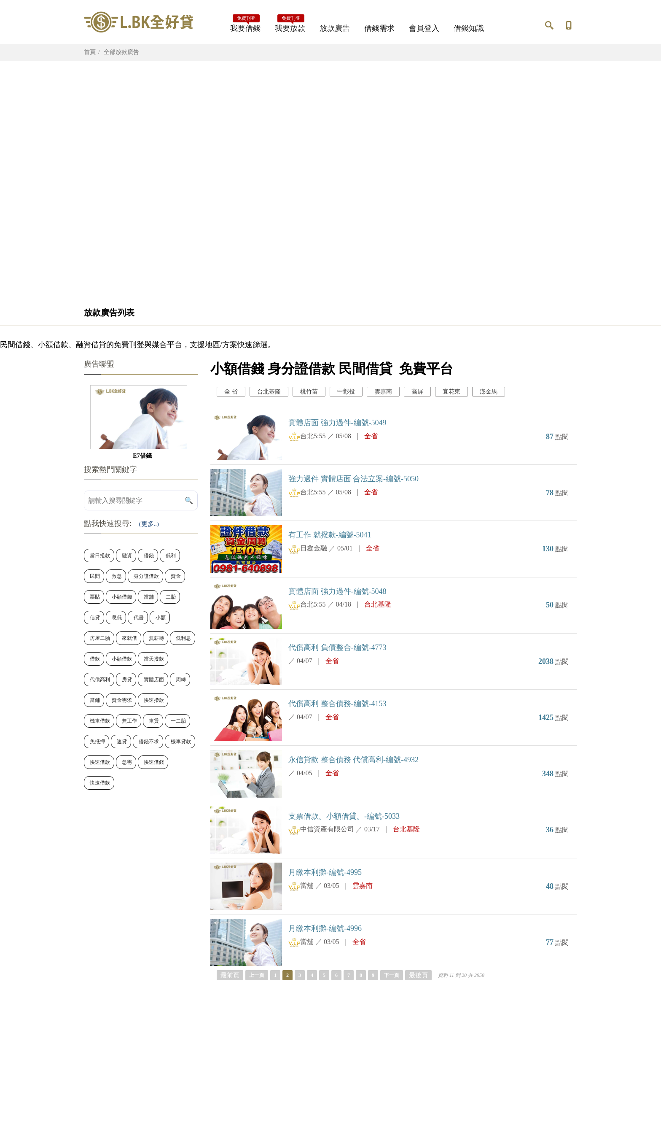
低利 (171, 555)
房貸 (127, 679)
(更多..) (149, 524)
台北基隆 (269, 391)
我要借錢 (245, 25)
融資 (127, 555)
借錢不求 (149, 741)
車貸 (154, 721)
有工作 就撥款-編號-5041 (329, 535)
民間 (95, 576)
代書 (139, 617)
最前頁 (229, 975)
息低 (117, 617)
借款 (95, 659)
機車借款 (100, 721)
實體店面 (154, 679)
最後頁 (418, 975)
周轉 (181, 679)
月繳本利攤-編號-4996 (325, 928)
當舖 (149, 597)
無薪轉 (156, 638)
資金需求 (122, 700)
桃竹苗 (309, 391)
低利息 (183, 638)
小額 (161, 617)
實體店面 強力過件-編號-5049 (337, 422)
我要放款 (290, 25)
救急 (117, 576)
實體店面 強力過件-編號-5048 (337, 591)
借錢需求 (379, 28)
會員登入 (424, 28)
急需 (127, 762)
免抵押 (97, 741)
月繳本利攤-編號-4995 (325, 872)
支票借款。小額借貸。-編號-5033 (344, 816)
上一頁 (256, 975)
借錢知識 (469, 28)
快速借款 (100, 762)
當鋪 (95, 700)
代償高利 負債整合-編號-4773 (337, 647)
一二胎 (178, 721)
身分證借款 (146, 576)
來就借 (129, 638)
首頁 (90, 52)
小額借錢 (122, 597)
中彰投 (346, 391)
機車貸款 (181, 741)
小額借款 (122, 659)
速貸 (122, 741)
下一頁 (391, 975)
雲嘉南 (383, 391)
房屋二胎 (100, 638)
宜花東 (451, 391)
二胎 (171, 597)
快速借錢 (154, 762)
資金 (176, 576)
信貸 (95, 617)
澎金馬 (488, 391)
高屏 (417, 391)
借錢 (149, 555)
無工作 (129, 721)
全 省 (231, 391)
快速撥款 (154, 700)
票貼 (95, 597)
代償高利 (100, 679)
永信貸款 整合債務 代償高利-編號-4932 (353, 759)
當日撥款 (100, 555)
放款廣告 (335, 28)
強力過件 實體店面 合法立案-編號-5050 (353, 479)
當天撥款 (154, 659)
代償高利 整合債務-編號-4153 (337, 703)
